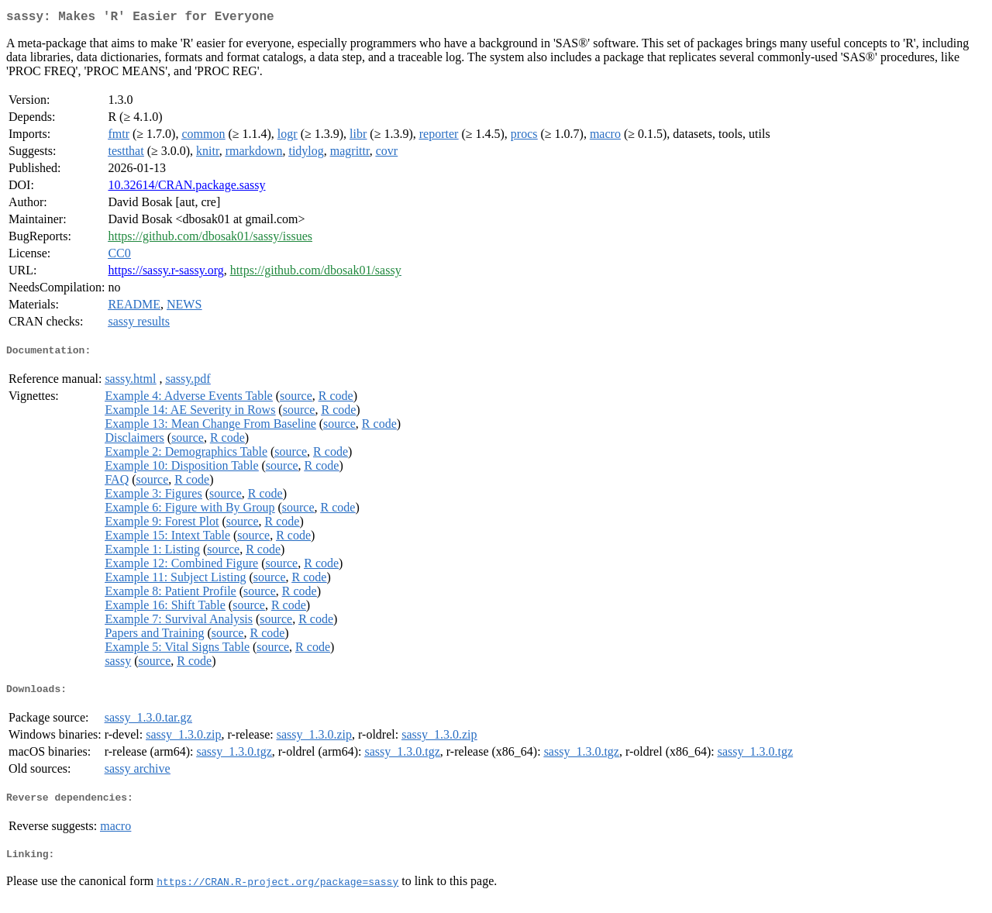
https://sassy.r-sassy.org (165, 273)
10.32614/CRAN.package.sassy (186, 188)
